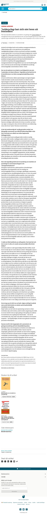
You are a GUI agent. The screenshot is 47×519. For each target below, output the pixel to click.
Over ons (28, 504)
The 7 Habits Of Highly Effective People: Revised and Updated (7, 418)
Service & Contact (21, 504)
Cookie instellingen (41, 502)
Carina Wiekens (36, 34)
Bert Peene (5, 42)
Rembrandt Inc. (6, 431)
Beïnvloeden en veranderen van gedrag (8, 393)
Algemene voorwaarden (18, 502)
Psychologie (4, 12)
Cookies (34, 502)
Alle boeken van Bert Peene (7, 367)
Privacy (29, 502)
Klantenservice (23, 474)
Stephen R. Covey (27, 110)
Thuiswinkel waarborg (7, 502)
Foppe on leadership (6, 452)
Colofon (25, 502)
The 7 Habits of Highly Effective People (10, 110)
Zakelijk (23, 477)
